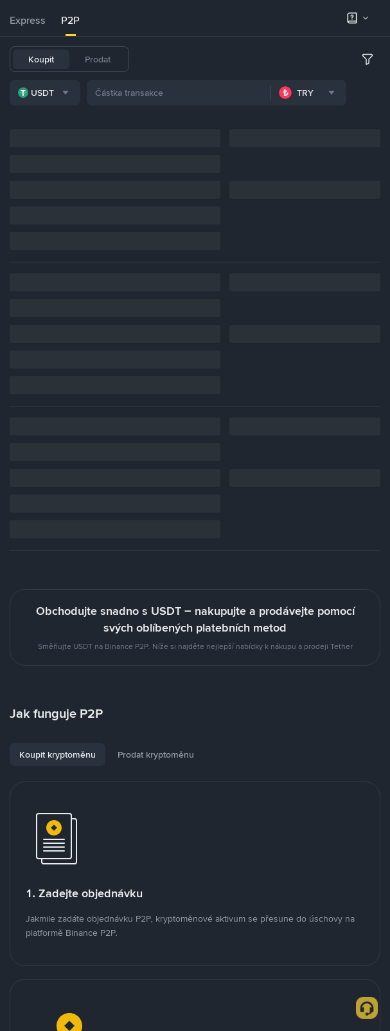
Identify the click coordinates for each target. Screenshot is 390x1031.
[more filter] (367, 59)
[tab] (28, 20)
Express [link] (28, 20)
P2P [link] (70, 20)
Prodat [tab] (98, 59)
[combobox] (45, 92)
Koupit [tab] (41, 59)
